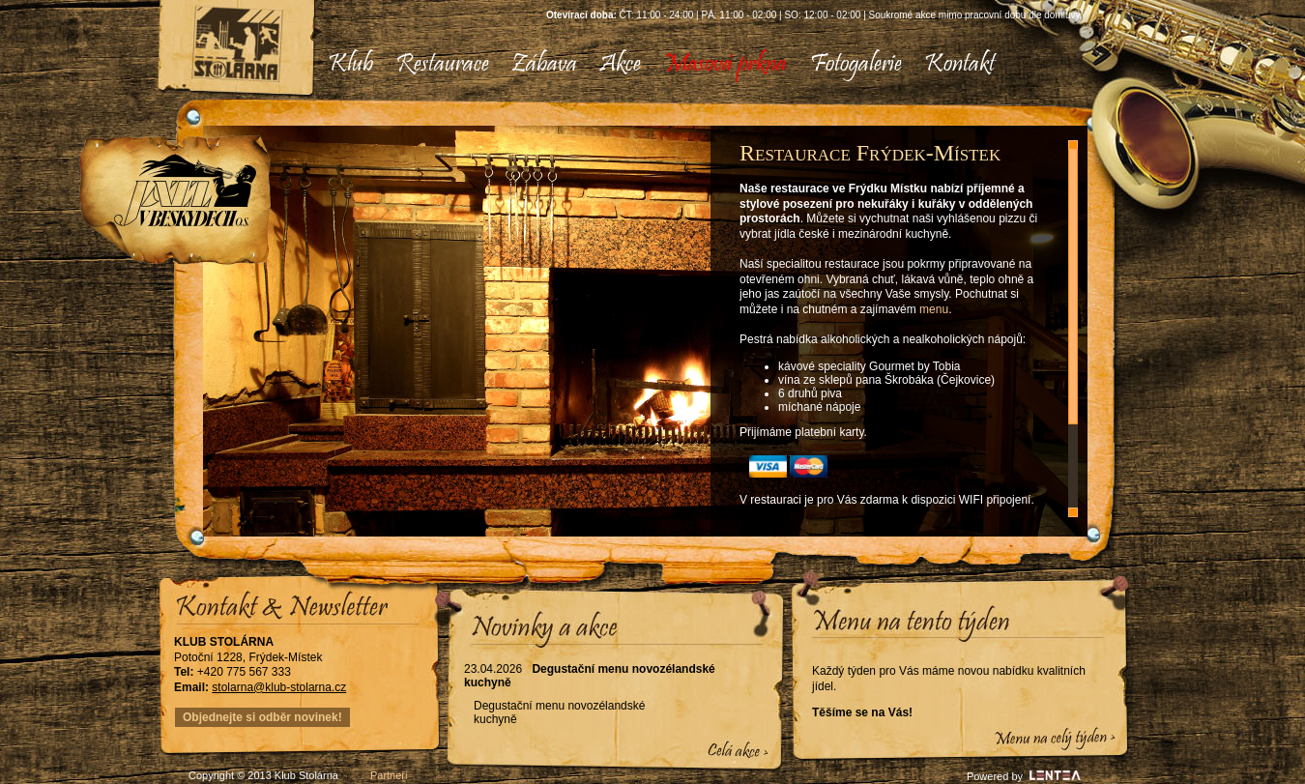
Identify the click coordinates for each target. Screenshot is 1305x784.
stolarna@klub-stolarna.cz (279, 687)
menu (933, 309)
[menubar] (654, 65)
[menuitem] (350, 65)
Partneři (389, 775)
